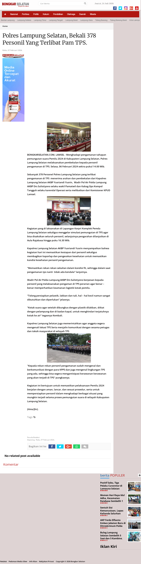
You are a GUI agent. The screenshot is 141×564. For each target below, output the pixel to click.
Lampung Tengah (56, 20)
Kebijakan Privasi (46, 561)
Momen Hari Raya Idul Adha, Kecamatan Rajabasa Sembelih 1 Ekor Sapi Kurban (112, 500)
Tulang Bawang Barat (118, 20)
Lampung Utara (86, 20)
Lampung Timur (40, 20)
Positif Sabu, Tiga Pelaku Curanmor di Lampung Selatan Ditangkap (111, 487)
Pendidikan (58, 14)
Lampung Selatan (24, 20)
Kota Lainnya (134, 20)
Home (5, 26)
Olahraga (71, 14)
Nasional (14, 14)
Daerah (82, 14)
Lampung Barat (71, 20)
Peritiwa (25, 14)
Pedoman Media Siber (18, 561)
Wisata (93, 14)
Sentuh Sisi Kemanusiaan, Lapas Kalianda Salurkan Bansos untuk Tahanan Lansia (111, 513)
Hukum (46, 14)
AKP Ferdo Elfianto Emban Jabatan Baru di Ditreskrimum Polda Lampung (113, 524)
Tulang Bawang (101, 20)
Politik (36, 14)
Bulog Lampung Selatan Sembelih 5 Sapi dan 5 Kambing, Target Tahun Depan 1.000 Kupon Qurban (111, 538)
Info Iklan (33, 561)
